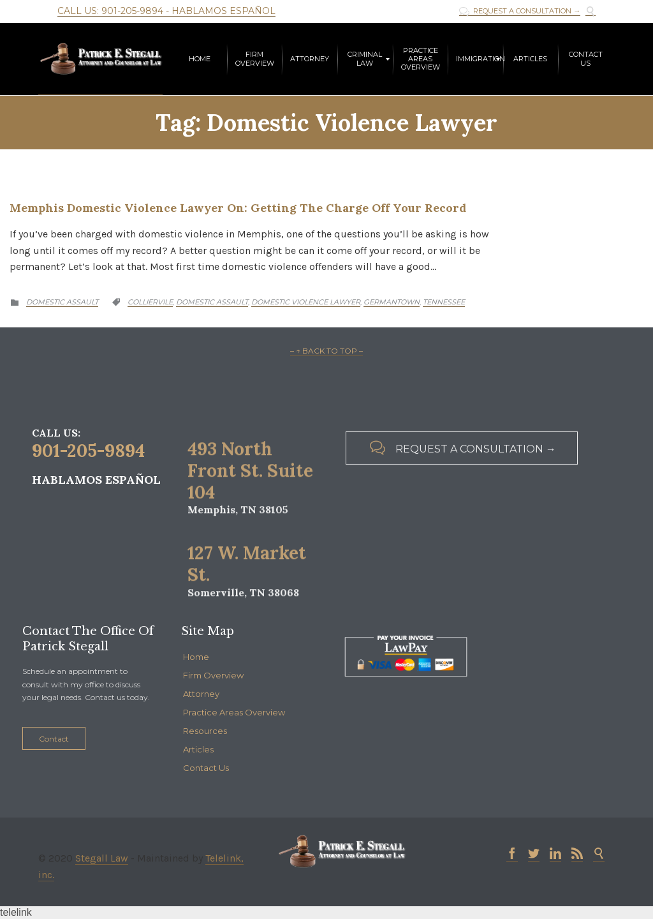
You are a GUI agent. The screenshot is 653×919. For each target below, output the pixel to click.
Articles (198, 749)
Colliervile (150, 301)
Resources (205, 731)
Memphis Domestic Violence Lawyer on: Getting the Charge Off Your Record (238, 207)
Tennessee (444, 301)
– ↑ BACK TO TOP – (326, 350)
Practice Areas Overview (234, 712)
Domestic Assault (62, 301)
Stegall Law (101, 858)
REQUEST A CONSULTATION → (519, 11)
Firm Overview (213, 675)
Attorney (201, 694)
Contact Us (206, 768)
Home (196, 657)
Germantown (391, 301)
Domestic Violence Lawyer (305, 301)
